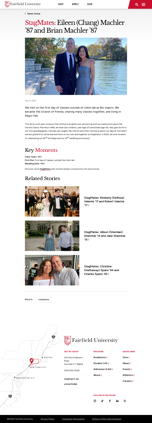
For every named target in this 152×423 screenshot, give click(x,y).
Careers (127, 381)
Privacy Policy (47, 419)
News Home (33, 13)
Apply (75, 4)
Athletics (128, 375)
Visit (61, 4)
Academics (99, 357)
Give (89, 4)
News (126, 363)
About (96, 375)
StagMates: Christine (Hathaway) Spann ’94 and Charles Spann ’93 (101, 270)
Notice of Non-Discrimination (106, 419)
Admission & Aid (102, 369)
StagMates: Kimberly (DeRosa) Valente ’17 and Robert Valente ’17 (104, 201)
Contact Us (71, 379)
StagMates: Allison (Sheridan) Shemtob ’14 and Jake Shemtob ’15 (104, 235)
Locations (70, 384)
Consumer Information (73, 419)
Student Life (100, 363)
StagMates (45, 169)
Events (126, 369)
